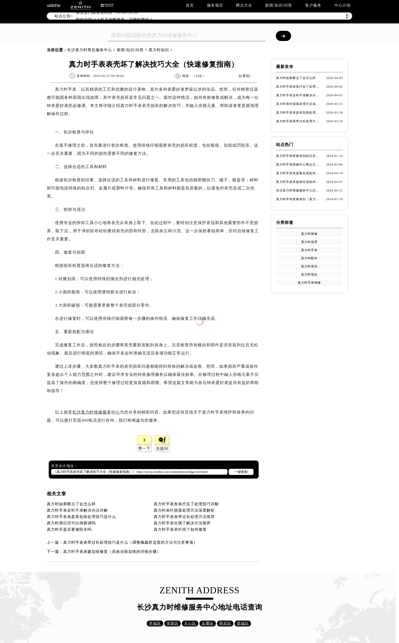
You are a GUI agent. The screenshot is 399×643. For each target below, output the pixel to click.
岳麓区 (208, 623)
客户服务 (313, 5)
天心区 (190, 623)
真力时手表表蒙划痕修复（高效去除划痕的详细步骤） (112, 552)
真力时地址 (309, 274)
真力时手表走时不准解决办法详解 (77, 510)
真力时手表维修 (309, 282)
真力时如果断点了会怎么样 (71, 504)
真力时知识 (159, 50)
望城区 (243, 623)
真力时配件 (309, 258)
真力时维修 (309, 234)
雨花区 (225, 623)
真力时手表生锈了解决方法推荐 (182, 523)
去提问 (162, 448)
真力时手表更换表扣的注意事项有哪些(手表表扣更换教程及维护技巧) (298, 156)
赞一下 (144, 448)
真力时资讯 (309, 266)
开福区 (155, 623)
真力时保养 (309, 242)
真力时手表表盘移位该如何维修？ (298, 182)
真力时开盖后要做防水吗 (69, 529)
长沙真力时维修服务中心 (96, 412)
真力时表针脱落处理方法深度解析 (184, 510)
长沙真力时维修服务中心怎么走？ (298, 190)
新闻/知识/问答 (278, 5)
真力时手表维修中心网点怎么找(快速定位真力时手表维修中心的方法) (298, 164)
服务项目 (215, 5)
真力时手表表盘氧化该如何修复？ (298, 173)
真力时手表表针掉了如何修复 (180, 529)
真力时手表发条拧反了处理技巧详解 (186, 504)
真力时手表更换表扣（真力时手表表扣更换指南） (298, 199)
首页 (190, 5)
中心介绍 (342, 5)
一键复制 (241, 472)
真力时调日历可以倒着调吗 (71, 523)
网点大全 (244, 5)
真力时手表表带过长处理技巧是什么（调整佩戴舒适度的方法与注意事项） (130, 542)
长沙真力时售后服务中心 (89, 50)
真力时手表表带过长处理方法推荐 (184, 517)
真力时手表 (309, 250)
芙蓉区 (172, 623)
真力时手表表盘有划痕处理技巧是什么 (81, 517)
